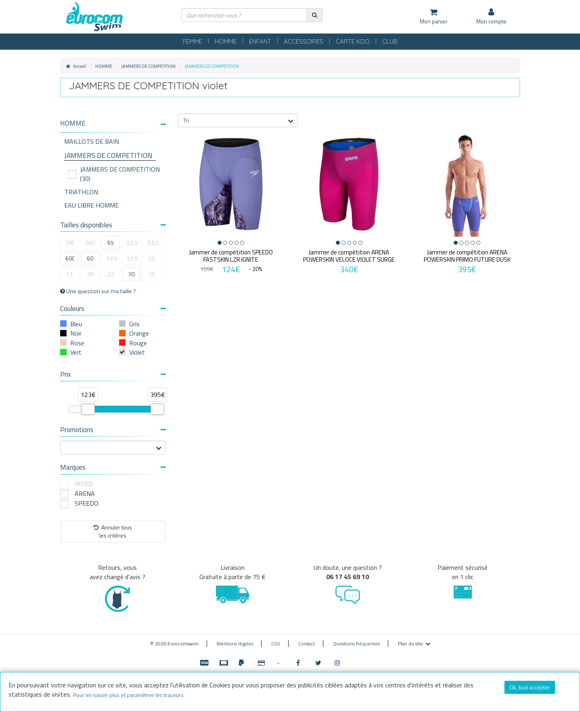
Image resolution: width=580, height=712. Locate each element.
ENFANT (260, 41)
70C (70, 242)
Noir (76, 333)
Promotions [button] (113, 430)
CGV (275, 643)
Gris (134, 324)
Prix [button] (113, 374)
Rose (77, 343)
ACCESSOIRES (303, 41)
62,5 (153, 242)
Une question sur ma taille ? (98, 291)
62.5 (132, 242)
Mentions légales (235, 643)
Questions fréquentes (356, 643)
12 (69, 274)
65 (110, 242)
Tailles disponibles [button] (113, 225)
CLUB (390, 41)
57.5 (112, 258)
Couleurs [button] (113, 308)
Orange (139, 333)
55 (152, 258)
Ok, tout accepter (529, 687)
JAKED (84, 483)
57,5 (132, 258)
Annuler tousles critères (113, 531)
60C (70, 258)
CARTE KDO (353, 41)
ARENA (85, 493)
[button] (113, 123)
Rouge (138, 343)
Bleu (76, 324)
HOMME (226, 41)
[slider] (88, 409)
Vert (76, 352)
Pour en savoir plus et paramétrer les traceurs (128, 695)
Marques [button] (113, 467)
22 (110, 274)
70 (131, 274)
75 (152, 274)
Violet (137, 352)
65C (90, 242)
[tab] (113, 126)
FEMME (192, 41)
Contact (306, 643)
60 (90, 258)
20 (90, 274)
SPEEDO (86, 503)
